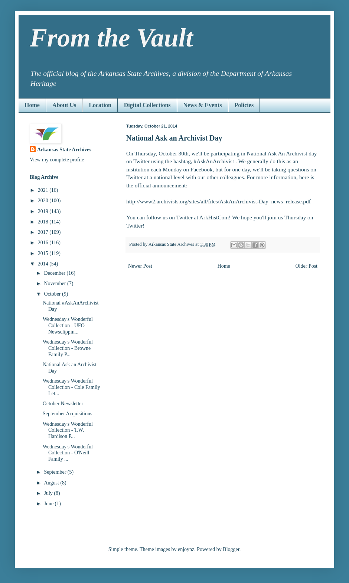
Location (100, 105)
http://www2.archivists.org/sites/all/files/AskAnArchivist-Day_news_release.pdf (218, 201)
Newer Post (140, 266)
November (55, 283)
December (55, 273)
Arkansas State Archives (64, 149)
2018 (44, 222)
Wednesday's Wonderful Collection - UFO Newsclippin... (68, 325)
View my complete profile (57, 159)
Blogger (231, 549)
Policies (244, 105)
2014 (44, 264)
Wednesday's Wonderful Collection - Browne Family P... (68, 348)
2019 (44, 211)
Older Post (307, 266)
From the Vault (111, 37)
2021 (44, 190)
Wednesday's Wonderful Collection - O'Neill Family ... (68, 453)
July (49, 493)
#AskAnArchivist (214, 161)
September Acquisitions (67, 413)
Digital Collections (147, 105)
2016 (44, 242)
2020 (44, 200)
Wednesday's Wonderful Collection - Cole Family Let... (71, 387)
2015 (44, 253)
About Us (64, 105)
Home (32, 105)
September (55, 472)
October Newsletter (63, 403)
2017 (44, 232)
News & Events (202, 105)
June (49, 503)
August (52, 483)
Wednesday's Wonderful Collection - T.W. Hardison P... (68, 430)
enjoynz (186, 549)
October (53, 294)
